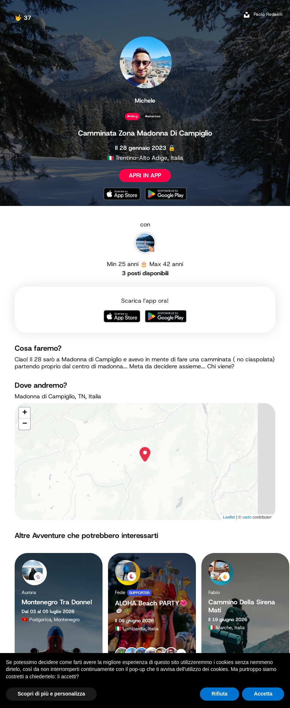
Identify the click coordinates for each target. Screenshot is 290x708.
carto (246, 517)
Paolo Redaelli (268, 14)
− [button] (24, 423)
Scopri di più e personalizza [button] (51, 694)
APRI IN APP (145, 175)
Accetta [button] (263, 694)
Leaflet (229, 517)
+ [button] (24, 413)
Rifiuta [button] (220, 694)
